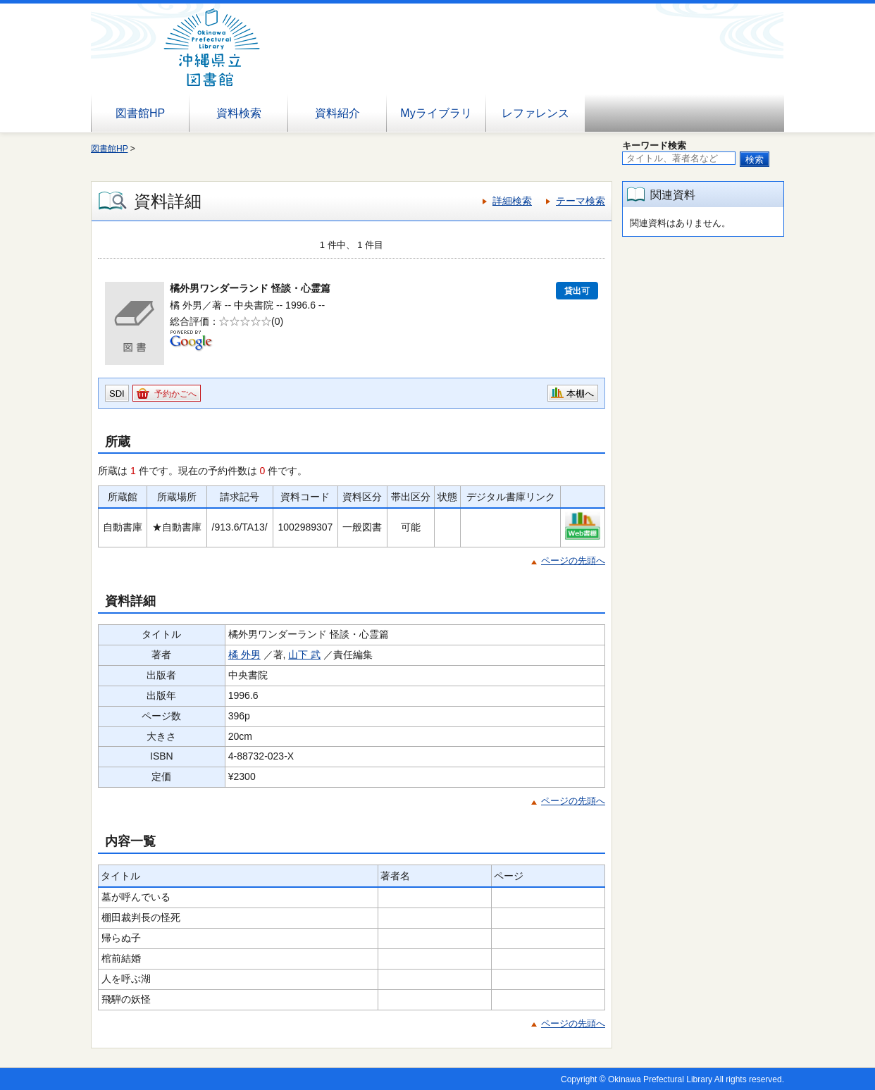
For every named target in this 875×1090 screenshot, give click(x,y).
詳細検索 (512, 200)
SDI (117, 393)
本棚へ (580, 393)
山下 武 (304, 654)
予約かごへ (175, 394)
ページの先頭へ (573, 560)
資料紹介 (337, 113)
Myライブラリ (435, 113)
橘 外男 (244, 654)
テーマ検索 (580, 200)
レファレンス (535, 113)
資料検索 (238, 113)
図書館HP (140, 113)
